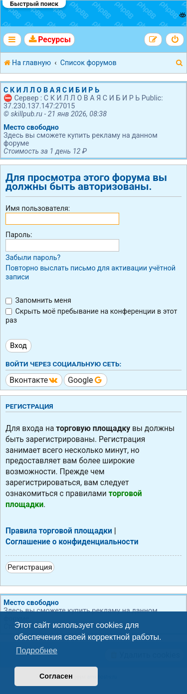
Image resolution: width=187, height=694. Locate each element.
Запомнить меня (38, 300)
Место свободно (31, 127)
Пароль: (18, 235)
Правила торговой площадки (58, 530)
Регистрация (29, 567)
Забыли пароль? (32, 257)
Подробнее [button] (36, 650)
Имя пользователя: (37, 208)
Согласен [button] (56, 676)
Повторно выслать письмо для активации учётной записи (90, 272)
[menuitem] (49, 39)
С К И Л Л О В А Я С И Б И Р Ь (51, 90)
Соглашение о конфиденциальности (72, 541)
